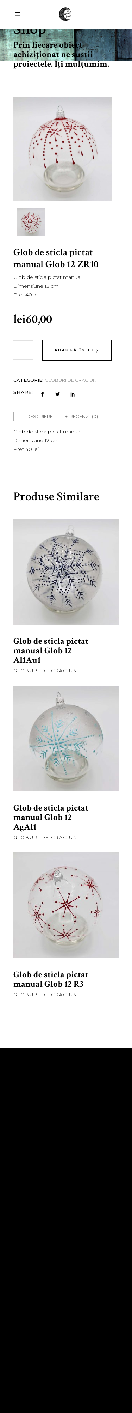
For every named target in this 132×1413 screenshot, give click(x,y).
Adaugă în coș (77, 350)
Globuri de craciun (70, 380)
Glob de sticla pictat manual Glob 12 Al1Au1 (50, 650)
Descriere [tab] (39, 416)
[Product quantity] (20, 350)
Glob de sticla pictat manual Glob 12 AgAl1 (50, 817)
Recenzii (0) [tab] (84, 416)
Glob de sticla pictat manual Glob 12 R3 (50, 979)
